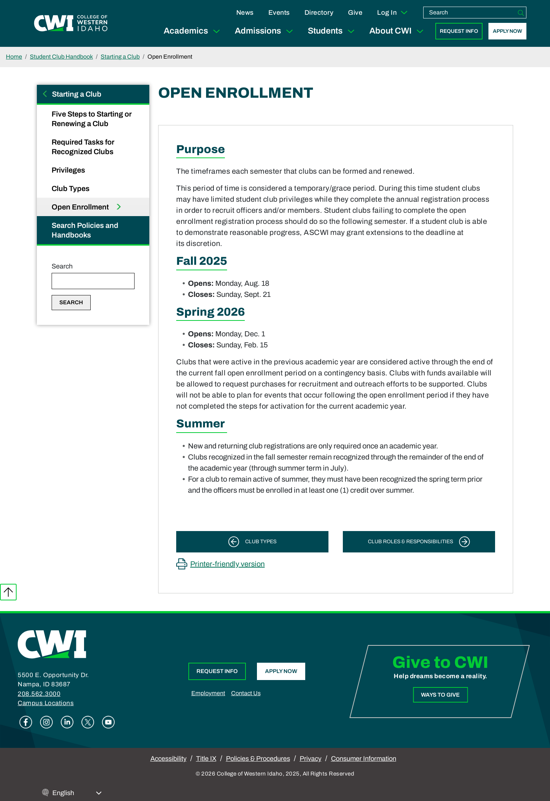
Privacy (310, 758)
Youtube (108, 722)
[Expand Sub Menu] (216, 31)
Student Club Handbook (61, 56)
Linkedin (67, 722)
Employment (208, 693)
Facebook (26, 722)
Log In (392, 12)
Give (355, 12)
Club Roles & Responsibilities (410, 541)
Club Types (71, 188)
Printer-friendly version (227, 564)
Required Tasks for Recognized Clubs (83, 147)
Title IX (206, 758)
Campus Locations (46, 703)
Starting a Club (120, 56)
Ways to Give (440, 695)
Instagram (46, 722)
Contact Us (246, 693)
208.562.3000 (39, 693)
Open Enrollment (81, 207)
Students (333, 31)
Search (62, 266)
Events (279, 12)
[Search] (521, 12)
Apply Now (507, 31)
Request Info (459, 31)
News (245, 12)
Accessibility (168, 758)
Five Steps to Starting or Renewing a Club (92, 119)
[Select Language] (77, 793)
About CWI (398, 31)
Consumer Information (363, 758)
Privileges (69, 170)
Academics (193, 31)
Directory (319, 12)
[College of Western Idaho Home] (70, 23)
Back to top (8, 592)
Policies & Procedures (258, 758)
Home (14, 56)
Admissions (265, 31)
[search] (470, 12)
